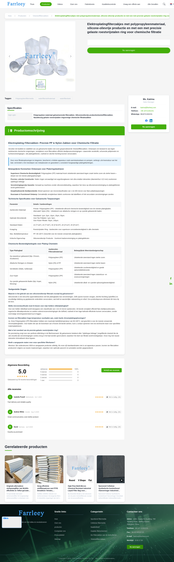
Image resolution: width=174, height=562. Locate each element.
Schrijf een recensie (111, 370)
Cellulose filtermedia (98, 523)
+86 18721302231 (147, 111)
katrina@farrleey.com (148, 107)
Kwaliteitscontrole (109, 4)
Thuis (32, 4)
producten (58, 527)
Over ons (73, 4)
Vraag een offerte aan (131, 4)
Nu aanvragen (149, 127)
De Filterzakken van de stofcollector (104, 535)
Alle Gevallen (153, 4)
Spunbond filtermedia (98, 519)
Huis (56, 519)
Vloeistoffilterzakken (98, 539)
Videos (60, 4)
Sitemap (58, 539)
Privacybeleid (59, 535)
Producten (46, 4)
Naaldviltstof (95, 527)
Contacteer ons (60, 531)
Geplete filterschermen (99, 531)
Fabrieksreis (89, 4)
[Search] (164, 4)
